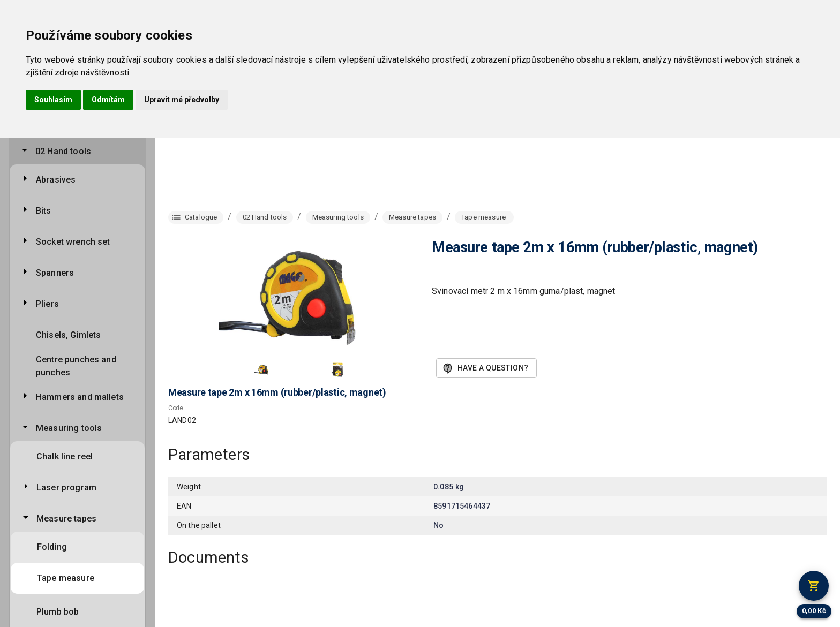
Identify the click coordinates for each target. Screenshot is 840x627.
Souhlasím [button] (53, 99)
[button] (262, 369)
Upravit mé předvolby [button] (181, 99)
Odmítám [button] (108, 99)
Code (175, 408)
